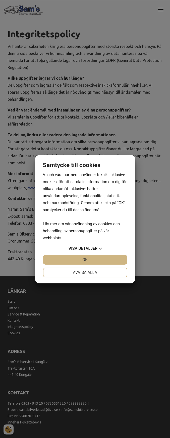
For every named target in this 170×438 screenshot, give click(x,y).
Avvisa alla (85, 272)
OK (85, 259)
